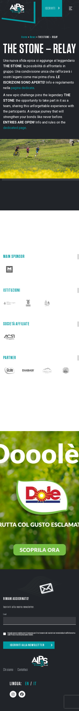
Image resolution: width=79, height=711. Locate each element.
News (33, 37)
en (27, 683)
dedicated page (14, 128)
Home (24, 37)
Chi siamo (8, 670)
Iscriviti (50, 8)
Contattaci (22, 670)
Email (5, 614)
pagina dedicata (22, 88)
